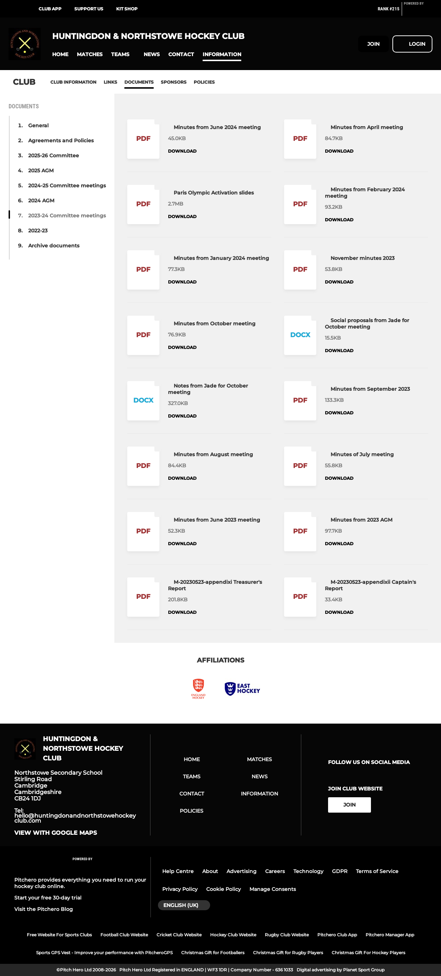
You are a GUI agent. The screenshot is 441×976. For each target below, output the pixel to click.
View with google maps (55, 832)
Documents (139, 82)
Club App (50, 8)
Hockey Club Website (233, 934)
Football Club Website (124, 934)
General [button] (38, 125)
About (210, 871)
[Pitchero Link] (418, 12)
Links (110, 82)
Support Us (88, 8)
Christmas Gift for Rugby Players (288, 952)
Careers (275, 871)
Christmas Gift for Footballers (212, 952)
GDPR (339, 871)
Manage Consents (272, 889)
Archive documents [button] (53, 245)
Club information (73, 82)
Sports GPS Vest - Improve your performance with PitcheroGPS (104, 952)
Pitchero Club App (337, 934)
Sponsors (174, 82)
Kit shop (127, 8)
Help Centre (178, 871)
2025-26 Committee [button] (53, 155)
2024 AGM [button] (41, 200)
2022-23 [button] (38, 230)
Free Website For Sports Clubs (59, 934)
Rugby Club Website (287, 934)
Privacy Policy (180, 889)
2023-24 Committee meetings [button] (67, 215)
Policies (204, 82)
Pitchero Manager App (390, 934)
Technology (308, 871)
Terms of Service (377, 871)
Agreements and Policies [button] (61, 140)
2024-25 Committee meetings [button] (67, 185)
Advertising (242, 871)
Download (182, 151)
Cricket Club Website (179, 934)
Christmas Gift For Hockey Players (368, 952)
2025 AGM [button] (41, 170)
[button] (60, 54)
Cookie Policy (223, 889)
